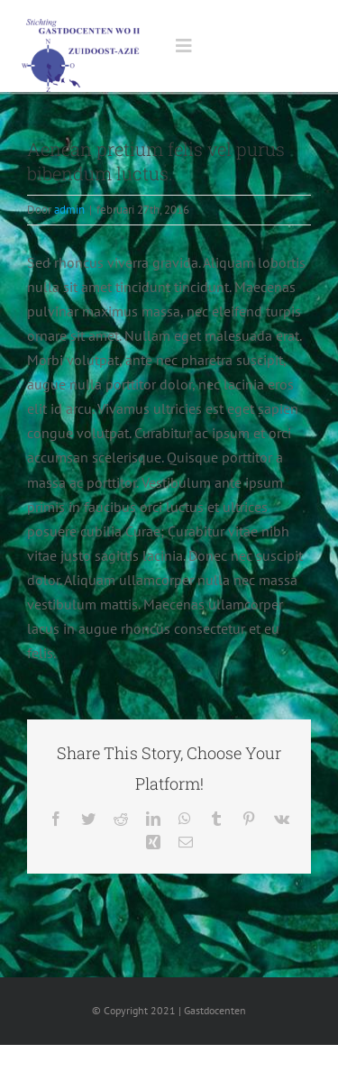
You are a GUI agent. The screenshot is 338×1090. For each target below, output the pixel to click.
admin (69, 209)
